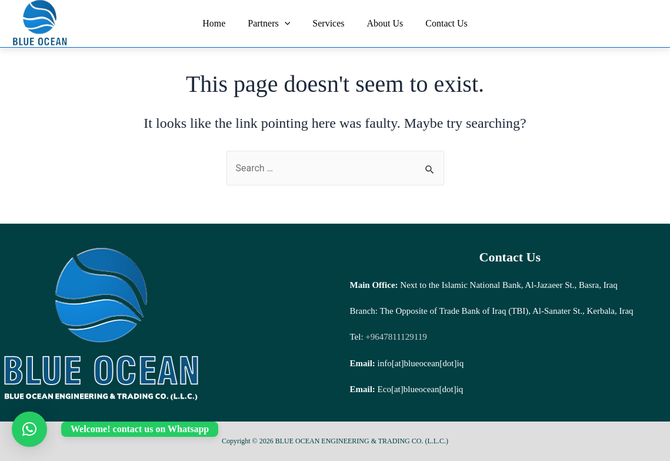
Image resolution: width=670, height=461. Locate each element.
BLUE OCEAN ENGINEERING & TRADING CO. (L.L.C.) (122, 23)
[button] (29, 429)
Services (328, 23)
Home (220, 23)
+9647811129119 (395, 336)
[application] (288, 23)
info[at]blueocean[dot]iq (421, 363)
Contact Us (439, 23)
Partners (272, 23)
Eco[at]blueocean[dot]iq (421, 389)
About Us (382, 23)
